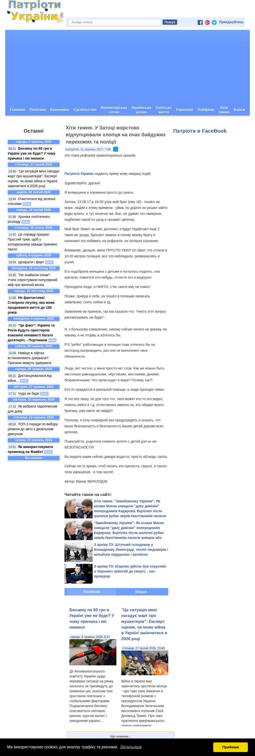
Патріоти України (78, 174)
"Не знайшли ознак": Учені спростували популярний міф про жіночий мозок (32, 280)
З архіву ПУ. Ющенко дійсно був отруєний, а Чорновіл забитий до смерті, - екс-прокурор (130, 571)
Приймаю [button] (230, 747)
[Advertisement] (127, 67)
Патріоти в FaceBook (200, 131)
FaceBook (92, 592)
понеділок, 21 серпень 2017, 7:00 (88, 149)
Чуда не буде (28, 393)
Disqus (141, 592)
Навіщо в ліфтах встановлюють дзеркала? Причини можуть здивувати (29, 358)
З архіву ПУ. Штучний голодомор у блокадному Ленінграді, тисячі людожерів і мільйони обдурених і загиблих (131, 549)
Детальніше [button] (131, 747)
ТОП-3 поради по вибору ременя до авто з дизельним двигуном (33, 429)
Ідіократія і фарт (31, 262)
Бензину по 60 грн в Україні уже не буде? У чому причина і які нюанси (31, 153)
